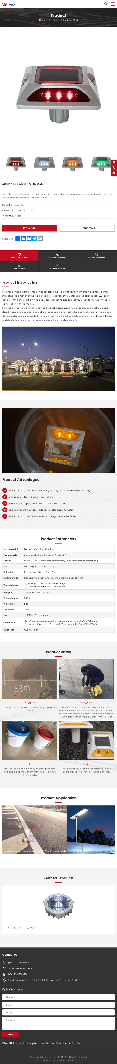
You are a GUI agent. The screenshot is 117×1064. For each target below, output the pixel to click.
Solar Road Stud (69, 20)
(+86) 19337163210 (18, 974)
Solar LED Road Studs (50, 1043)
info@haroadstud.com (20, 968)
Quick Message (12, 989)
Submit (11, 1034)
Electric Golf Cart (72, 1043)
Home (42, 20)
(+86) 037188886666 (18, 962)
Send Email (87, 228)
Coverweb (68, 1060)
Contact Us (9, 955)
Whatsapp (30, 228)
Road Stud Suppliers (27, 1043)
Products (53, 20)
